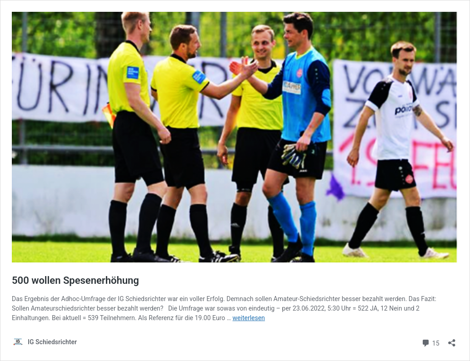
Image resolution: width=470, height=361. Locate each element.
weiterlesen (249, 317)
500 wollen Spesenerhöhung (75, 280)
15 (430, 342)
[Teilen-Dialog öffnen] (451, 340)
